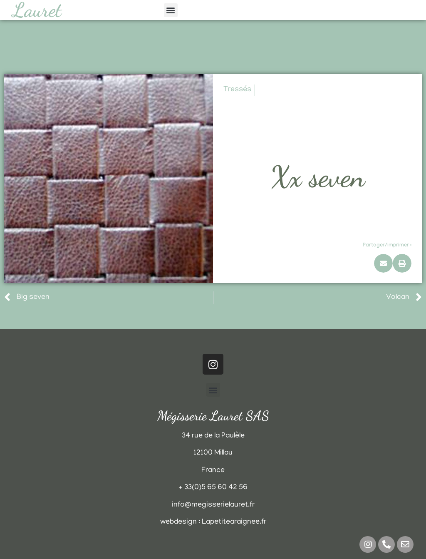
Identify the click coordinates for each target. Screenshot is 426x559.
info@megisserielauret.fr (213, 505)
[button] (171, 10)
